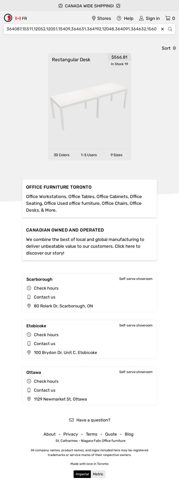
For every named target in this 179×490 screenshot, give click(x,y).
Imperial (82, 474)
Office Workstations (46, 196)
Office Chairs (115, 203)
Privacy (70, 434)
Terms (91, 434)
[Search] (83, 29)
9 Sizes (116, 155)
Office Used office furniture (72, 203)
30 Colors (61, 155)
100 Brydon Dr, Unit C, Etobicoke (61, 352)
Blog (129, 434)
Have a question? (89, 420)
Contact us (44, 297)
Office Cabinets (112, 196)
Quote (111, 434)
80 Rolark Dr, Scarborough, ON (59, 305)
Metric (98, 474)
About (50, 434)
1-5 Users (89, 155)
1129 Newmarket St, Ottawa (56, 399)
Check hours (46, 288)
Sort (169, 48)
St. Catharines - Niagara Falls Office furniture (91, 441)
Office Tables (81, 196)
